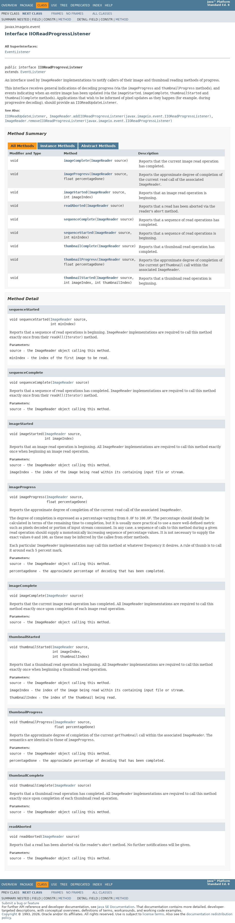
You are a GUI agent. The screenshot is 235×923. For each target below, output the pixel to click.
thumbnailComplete (80, 246)
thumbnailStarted (79, 278)
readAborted (74, 206)
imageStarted (75, 192)
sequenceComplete (79, 219)
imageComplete (76, 160)
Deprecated (80, 5)
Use (54, 5)
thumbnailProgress (80, 259)
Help (108, 5)
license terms (153, 914)
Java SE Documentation (115, 907)
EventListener (17, 52)
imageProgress (76, 174)
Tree (64, 5)
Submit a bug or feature (20, 903)
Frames (57, 13)
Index (97, 5)
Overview (9, 5)
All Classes (102, 13)
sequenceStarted (78, 233)
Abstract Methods (98, 146)
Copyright (9, 914)
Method (64, 19)
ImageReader (101, 160)
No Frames (74, 13)
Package (26, 5)
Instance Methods (57, 146)
